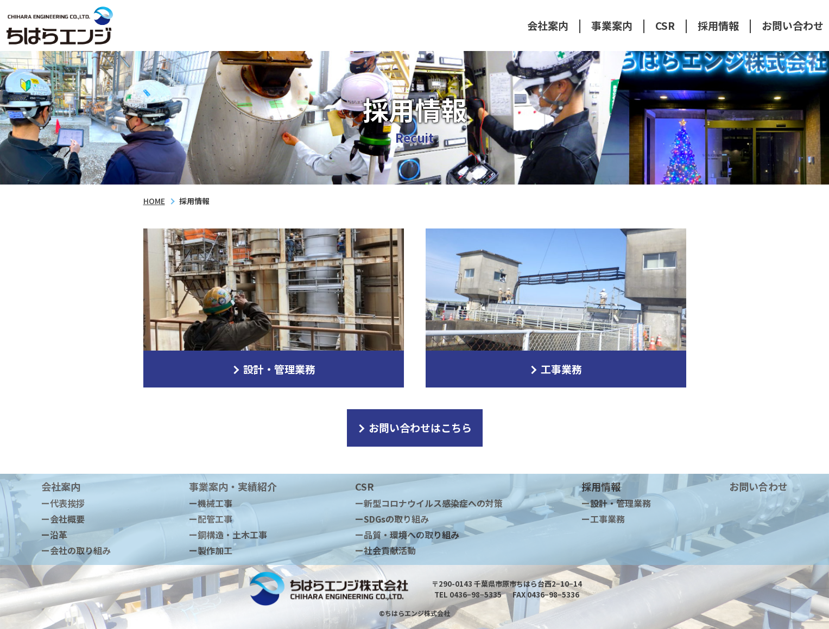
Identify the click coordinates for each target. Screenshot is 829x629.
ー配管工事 (210, 518)
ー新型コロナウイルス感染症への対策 (429, 503)
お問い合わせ (793, 25)
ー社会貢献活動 (385, 550)
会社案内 (547, 25)
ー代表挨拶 (63, 503)
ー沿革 (54, 534)
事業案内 (611, 25)
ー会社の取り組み (76, 550)
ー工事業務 (603, 518)
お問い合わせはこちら (414, 427)
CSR (665, 25)
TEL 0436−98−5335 (468, 594)
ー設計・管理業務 (616, 503)
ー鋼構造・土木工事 (228, 534)
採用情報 (718, 25)
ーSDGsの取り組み (392, 518)
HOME (154, 200)
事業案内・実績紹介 (233, 486)
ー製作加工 (210, 550)
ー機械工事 (210, 503)
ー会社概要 (63, 518)
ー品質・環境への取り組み (407, 534)
